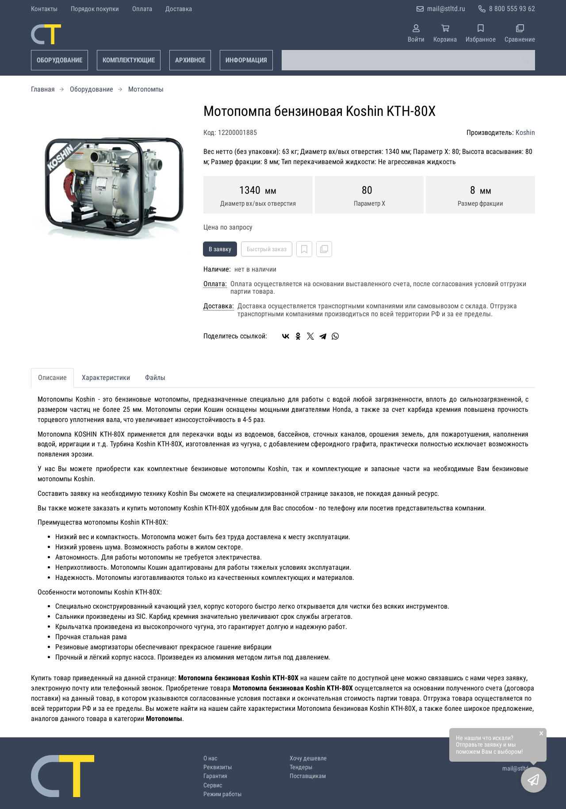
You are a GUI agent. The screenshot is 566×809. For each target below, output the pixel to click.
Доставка (178, 9)
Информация (246, 60)
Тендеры (301, 767)
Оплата (142, 9)
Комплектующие (129, 60)
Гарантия (215, 776)
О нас (210, 758)
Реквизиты (217, 767)
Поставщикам (308, 776)
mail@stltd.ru (446, 8)
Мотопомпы (146, 89)
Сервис (212, 785)
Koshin (525, 132)
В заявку (220, 249)
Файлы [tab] (155, 377)
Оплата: (215, 284)
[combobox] (408, 60)
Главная (43, 89)
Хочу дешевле (308, 758)
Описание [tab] (52, 377)
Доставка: (218, 306)
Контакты (44, 9)
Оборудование (59, 60)
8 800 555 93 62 (512, 8)
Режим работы (222, 794)
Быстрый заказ (267, 249)
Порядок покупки (95, 9)
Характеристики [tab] (106, 377)
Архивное (190, 60)
